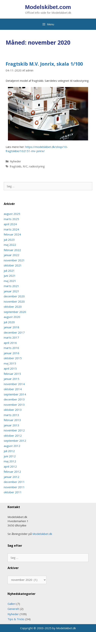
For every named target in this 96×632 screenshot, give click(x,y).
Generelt (13, 609)
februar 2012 (12, 471)
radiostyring (37, 166)
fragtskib (15, 166)
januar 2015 (11, 379)
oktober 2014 (13, 389)
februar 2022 (12, 250)
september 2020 (15, 312)
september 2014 (15, 394)
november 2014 (14, 384)
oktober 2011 (13, 492)
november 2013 (14, 404)
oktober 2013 (13, 410)
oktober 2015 (13, 358)
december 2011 (14, 482)
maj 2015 (10, 363)
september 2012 (15, 440)
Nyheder (15, 161)
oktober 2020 (13, 306)
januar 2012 (11, 477)
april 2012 (10, 466)
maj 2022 (10, 245)
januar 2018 (11, 327)
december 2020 (14, 296)
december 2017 (14, 332)
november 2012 (14, 430)
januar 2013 (11, 425)
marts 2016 (11, 348)
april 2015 (10, 368)
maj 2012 (10, 461)
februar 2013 (12, 420)
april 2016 (10, 343)
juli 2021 (9, 270)
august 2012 (12, 446)
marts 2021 (11, 286)
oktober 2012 (13, 435)
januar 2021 (11, 291)
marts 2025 (11, 219)
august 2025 (12, 214)
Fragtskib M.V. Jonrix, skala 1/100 (44, 64)
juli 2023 (9, 239)
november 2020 (14, 301)
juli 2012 (9, 451)
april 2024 (10, 224)
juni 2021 (10, 275)
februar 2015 (12, 374)
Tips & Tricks (16, 619)
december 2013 (14, 399)
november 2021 (14, 260)
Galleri (12, 604)
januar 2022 (11, 255)
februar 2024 (12, 234)
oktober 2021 (13, 265)
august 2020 (12, 317)
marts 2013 (11, 415)
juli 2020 (9, 322)
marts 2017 (11, 337)
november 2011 (14, 487)
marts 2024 (11, 229)
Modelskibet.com (48, 7)
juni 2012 (10, 456)
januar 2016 (11, 353)
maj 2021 (10, 281)
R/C (25, 166)
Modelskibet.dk (42, 534)
